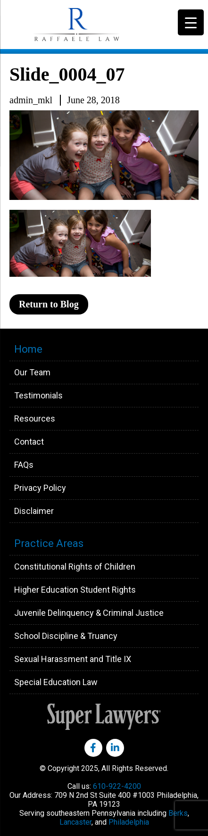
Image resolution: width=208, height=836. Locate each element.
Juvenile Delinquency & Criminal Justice (89, 613)
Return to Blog (49, 304)
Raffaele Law (99, 24)
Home (28, 349)
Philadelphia (128, 822)
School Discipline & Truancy (65, 636)
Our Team (32, 372)
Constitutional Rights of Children (74, 566)
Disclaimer (34, 511)
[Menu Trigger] (191, 22)
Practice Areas (48, 543)
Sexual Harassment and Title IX (72, 659)
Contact (29, 442)
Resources (34, 418)
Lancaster (75, 822)
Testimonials (38, 395)
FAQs (23, 465)
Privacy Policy (40, 488)
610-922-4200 (117, 786)
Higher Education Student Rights (75, 590)
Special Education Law (56, 682)
